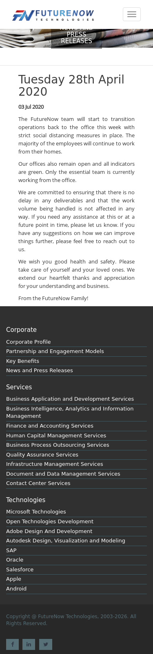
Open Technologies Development (49, 521)
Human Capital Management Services (56, 435)
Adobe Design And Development (49, 531)
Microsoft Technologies (36, 512)
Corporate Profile (28, 342)
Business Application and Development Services (70, 399)
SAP (11, 550)
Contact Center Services (38, 483)
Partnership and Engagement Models (55, 351)
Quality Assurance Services (42, 455)
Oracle (14, 560)
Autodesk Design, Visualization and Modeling (65, 541)
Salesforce (19, 569)
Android (16, 589)
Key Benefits (22, 361)
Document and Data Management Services (63, 474)
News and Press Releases (39, 370)
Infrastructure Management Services (54, 464)
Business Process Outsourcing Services (57, 445)
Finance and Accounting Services (49, 426)
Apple (13, 579)
